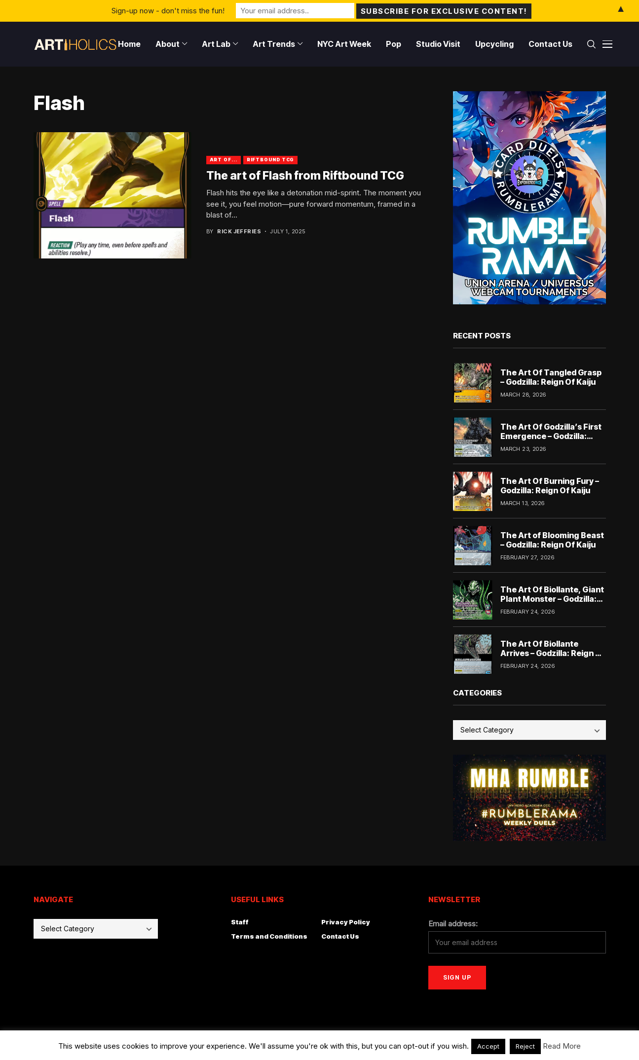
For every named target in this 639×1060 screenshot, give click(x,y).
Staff (240, 922)
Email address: (453, 923)
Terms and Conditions (269, 936)
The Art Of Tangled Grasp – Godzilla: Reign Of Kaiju (550, 377)
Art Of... (223, 159)
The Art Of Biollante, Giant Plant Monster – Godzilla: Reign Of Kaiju (552, 599)
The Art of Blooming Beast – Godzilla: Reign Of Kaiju (552, 539)
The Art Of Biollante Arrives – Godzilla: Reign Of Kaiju (552, 653)
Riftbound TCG (271, 159)
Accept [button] (488, 1046)
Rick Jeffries (239, 231)
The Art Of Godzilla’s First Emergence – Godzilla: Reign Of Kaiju (550, 436)
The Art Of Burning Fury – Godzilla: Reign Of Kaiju (549, 485)
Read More (562, 1046)
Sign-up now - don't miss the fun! (168, 10)
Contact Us (340, 936)
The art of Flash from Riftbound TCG (305, 176)
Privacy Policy (345, 922)
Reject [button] (525, 1046)
